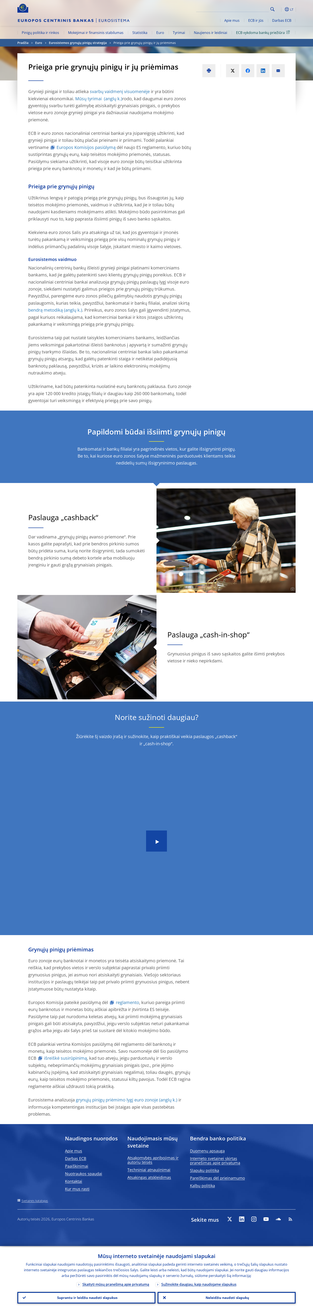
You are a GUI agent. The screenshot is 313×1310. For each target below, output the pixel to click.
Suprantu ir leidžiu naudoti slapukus (86, 1297)
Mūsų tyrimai (89, 99)
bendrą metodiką (45, 310)
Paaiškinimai (76, 1166)
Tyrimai (179, 32)
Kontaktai (73, 1181)
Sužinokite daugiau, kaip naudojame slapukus (198, 1283)
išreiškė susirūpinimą (65, 1058)
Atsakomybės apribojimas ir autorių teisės (152, 1160)
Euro (160, 32)
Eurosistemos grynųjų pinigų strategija (78, 43)
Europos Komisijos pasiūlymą (86, 147)
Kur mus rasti (77, 1188)
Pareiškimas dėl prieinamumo (217, 1178)
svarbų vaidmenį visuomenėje (120, 91)
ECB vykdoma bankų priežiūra (263, 32)
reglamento (127, 1002)
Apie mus (232, 20)
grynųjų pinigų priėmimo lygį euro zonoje (116, 1100)
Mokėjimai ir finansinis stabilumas (95, 32)
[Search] (247, 8)
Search (272, 9)
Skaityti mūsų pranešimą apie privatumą (115, 1283)
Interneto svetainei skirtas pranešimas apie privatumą (215, 1160)
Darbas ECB (281, 20)
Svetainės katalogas (35, 1201)
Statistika (139, 32)
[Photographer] (292, 589)
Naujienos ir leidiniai (210, 32)
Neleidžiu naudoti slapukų (227, 1297)
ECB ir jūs (255, 20)
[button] (280, 9)
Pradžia (22, 43)
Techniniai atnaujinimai (148, 1169)
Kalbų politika (202, 1185)
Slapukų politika (204, 1170)
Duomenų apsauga (207, 1150)
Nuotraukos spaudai (83, 1173)
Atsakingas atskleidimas (149, 1177)
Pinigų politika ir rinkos (40, 32)
